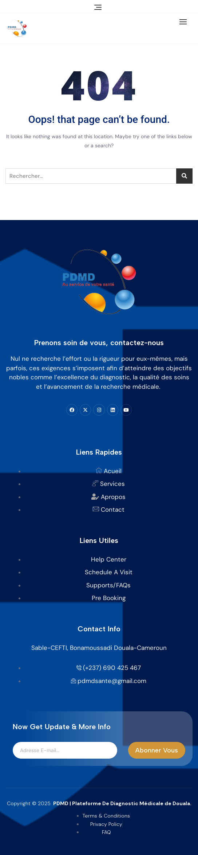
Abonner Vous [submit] (156, 750)
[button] (185, 22)
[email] (65, 750)
